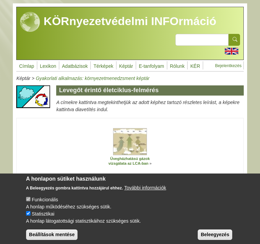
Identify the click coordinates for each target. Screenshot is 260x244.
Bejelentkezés (228, 65)
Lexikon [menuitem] (48, 66)
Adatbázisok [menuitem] (75, 66)
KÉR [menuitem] (195, 66)
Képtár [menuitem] (126, 66)
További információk (145, 193)
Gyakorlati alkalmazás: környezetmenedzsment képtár (93, 78)
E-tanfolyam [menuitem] (151, 66)
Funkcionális (45, 205)
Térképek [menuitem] (103, 66)
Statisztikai (43, 219)
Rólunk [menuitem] (177, 66)
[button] (130, 142)
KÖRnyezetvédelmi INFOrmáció (118, 22)
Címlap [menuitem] (26, 66)
